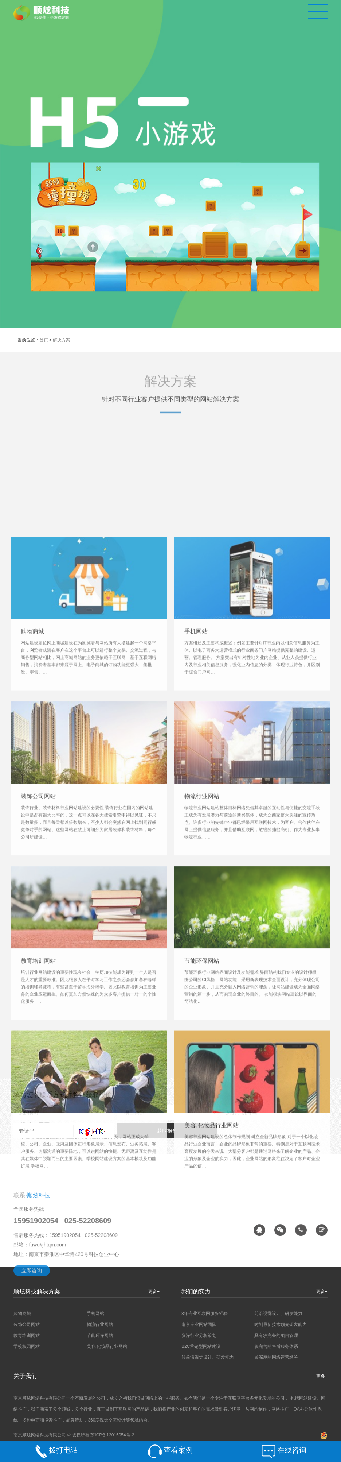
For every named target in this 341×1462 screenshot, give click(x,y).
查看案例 (178, 1450)
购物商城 (32, 951)
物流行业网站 (201, 1116)
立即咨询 (31, 1325)
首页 (43, 340)
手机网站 (196, 951)
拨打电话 (63, 1450)
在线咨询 (291, 1450)
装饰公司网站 (38, 1116)
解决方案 (61, 340)
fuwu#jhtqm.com (47, 1299)
